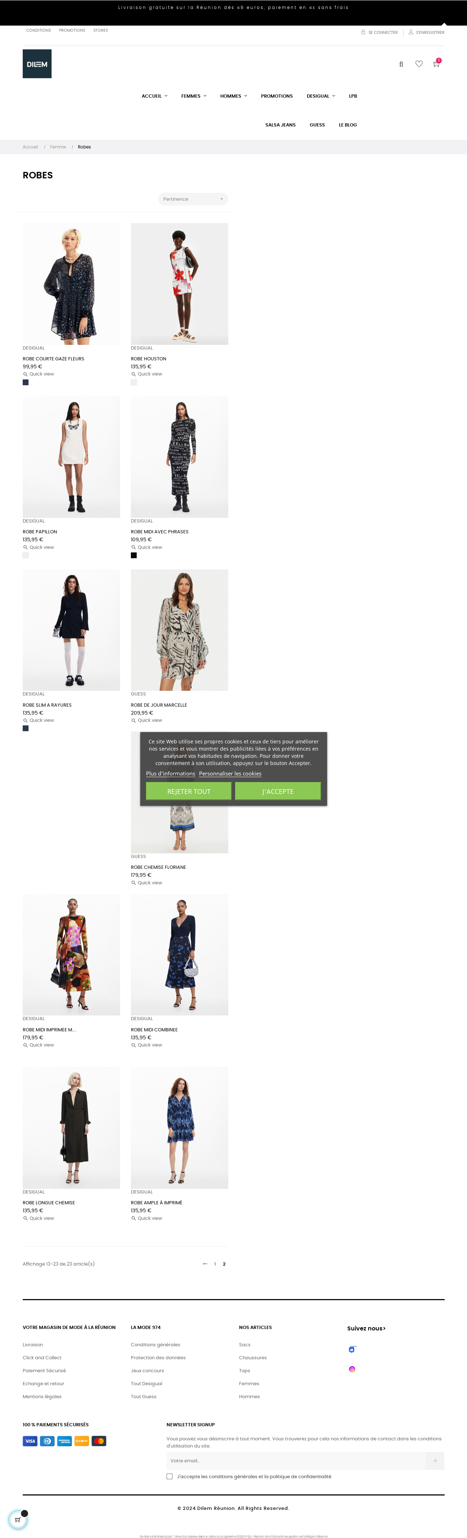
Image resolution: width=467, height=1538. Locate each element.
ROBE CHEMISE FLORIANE (158, 867)
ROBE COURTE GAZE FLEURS (53, 359)
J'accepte (278, 791)
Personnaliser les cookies (230, 773)
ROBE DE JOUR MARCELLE (159, 705)
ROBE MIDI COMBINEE (154, 1030)
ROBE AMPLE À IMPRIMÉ (156, 1203)
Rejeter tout (189, 791)
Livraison (33, 1345)
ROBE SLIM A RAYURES (47, 705)
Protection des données (158, 1358)
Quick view (38, 374)
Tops (244, 1371)
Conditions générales (155, 1345)
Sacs (245, 1345)
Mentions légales (42, 1397)
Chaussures (253, 1358)
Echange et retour (43, 1384)
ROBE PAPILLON (40, 532)
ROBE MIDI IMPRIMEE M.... (49, 1030)
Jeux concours (147, 1371)
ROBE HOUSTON (148, 359)
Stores (100, 30)
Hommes (249, 1397)
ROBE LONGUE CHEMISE (49, 1203)
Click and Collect (42, 1358)
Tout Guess (144, 1397)
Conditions (38, 30)
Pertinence (195, 199)
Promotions (72, 30)
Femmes (249, 1384)
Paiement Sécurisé (44, 1371)
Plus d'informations (170, 773)
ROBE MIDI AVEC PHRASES (160, 532)
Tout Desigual (146, 1384)
